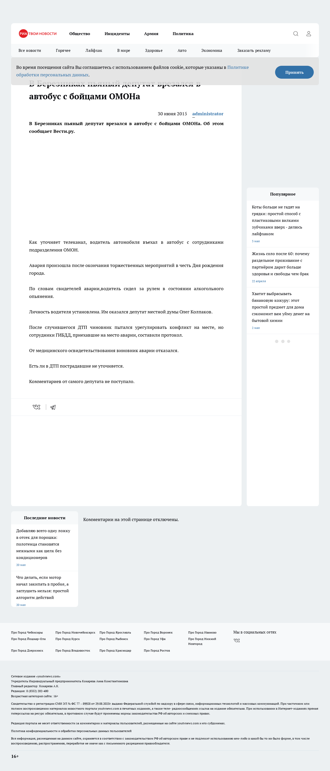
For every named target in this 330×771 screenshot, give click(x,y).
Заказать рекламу (254, 50)
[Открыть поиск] (296, 33)
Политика (183, 33)
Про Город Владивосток (72, 650)
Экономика (211, 50)
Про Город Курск (67, 639)
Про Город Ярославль (115, 632)
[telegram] (55, 407)
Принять (294, 72)
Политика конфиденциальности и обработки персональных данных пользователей (71, 731)
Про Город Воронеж (158, 632)
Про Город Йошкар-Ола (28, 639)
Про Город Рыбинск (114, 639)
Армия (151, 33)
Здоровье (153, 50)
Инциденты (117, 33)
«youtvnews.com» (48, 676)
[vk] (37, 407)
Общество (79, 33)
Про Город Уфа (155, 639)
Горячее (63, 50)
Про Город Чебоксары (27, 632)
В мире (123, 50)
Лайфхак (94, 50)
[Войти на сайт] (308, 33)
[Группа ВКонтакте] (236, 640)
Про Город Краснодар (115, 650)
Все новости (30, 50)
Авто (182, 50)
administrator (208, 114)
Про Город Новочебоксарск (75, 632)
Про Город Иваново (202, 632)
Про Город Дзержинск (27, 650)
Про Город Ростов (157, 650)
